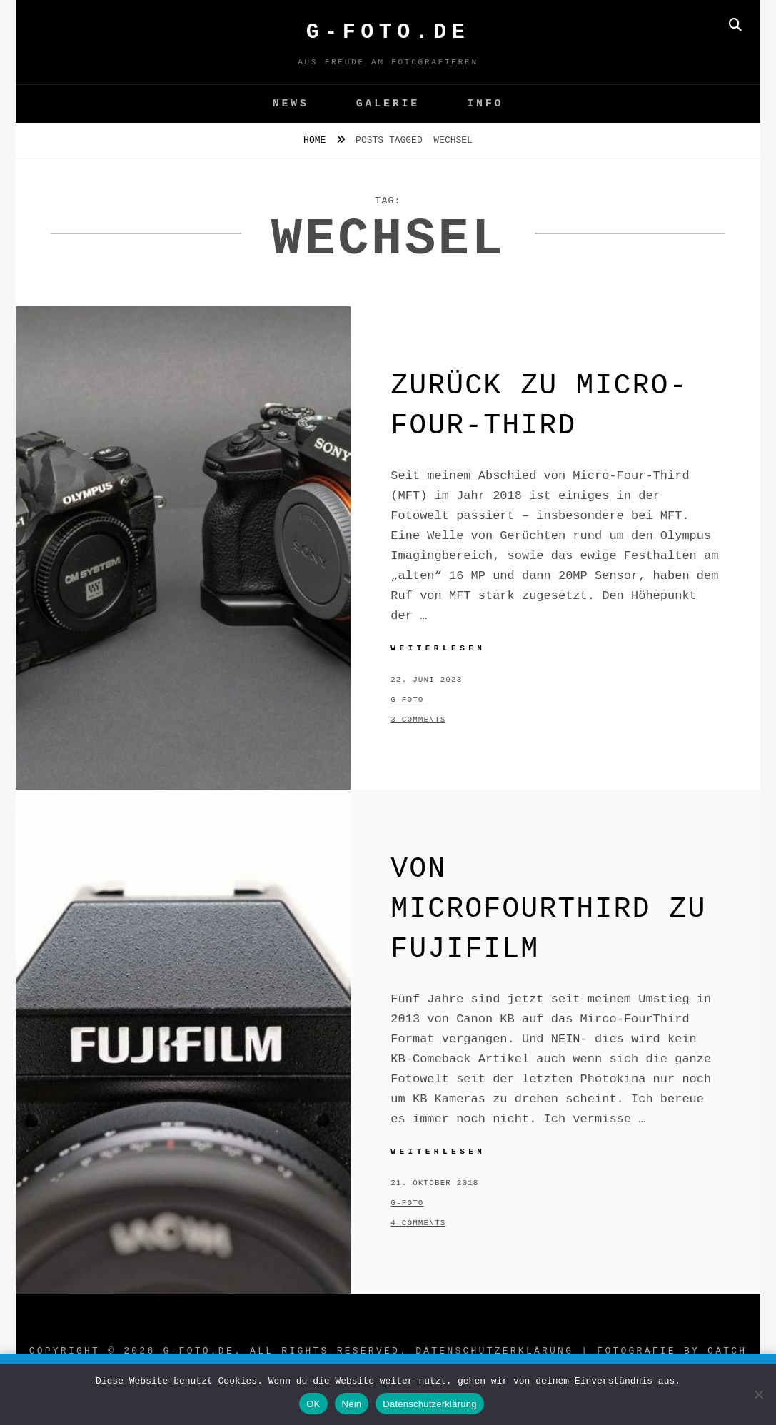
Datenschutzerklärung (494, 1351)
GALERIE (388, 104)
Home (317, 140)
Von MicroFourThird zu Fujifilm (548, 909)
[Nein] (758, 1394)
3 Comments (417, 719)
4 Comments (417, 1223)
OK (313, 1404)
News (291, 104)
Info (485, 104)
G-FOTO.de (388, 32)
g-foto (406, 699)
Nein (352, 1404)
